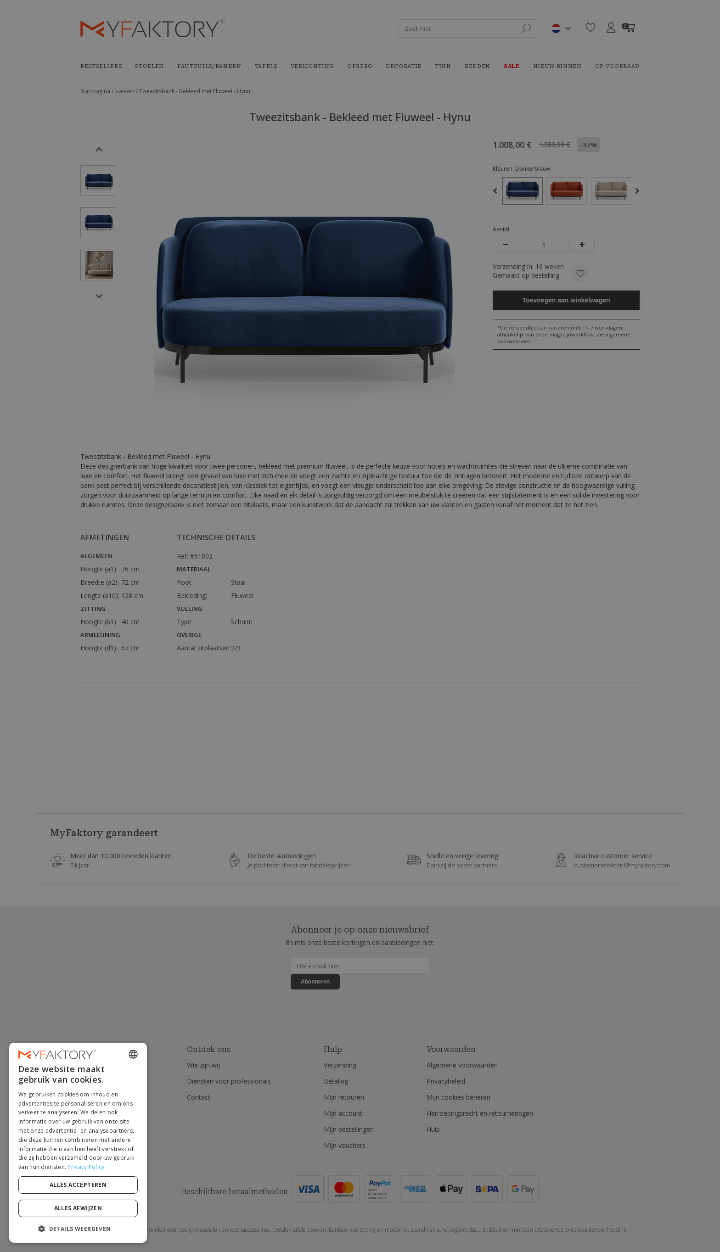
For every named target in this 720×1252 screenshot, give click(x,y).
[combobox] (133, 1054)
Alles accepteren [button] (78, 1185)
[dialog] (78, 1143)
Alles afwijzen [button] (78, 1208)
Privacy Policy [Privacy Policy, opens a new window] (86, 1167)
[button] (78, 1228)
